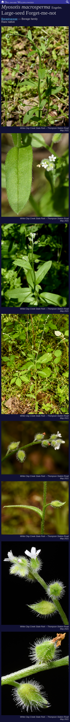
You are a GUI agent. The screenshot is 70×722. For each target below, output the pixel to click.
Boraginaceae (9, 19)
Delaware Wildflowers (17, 2)
